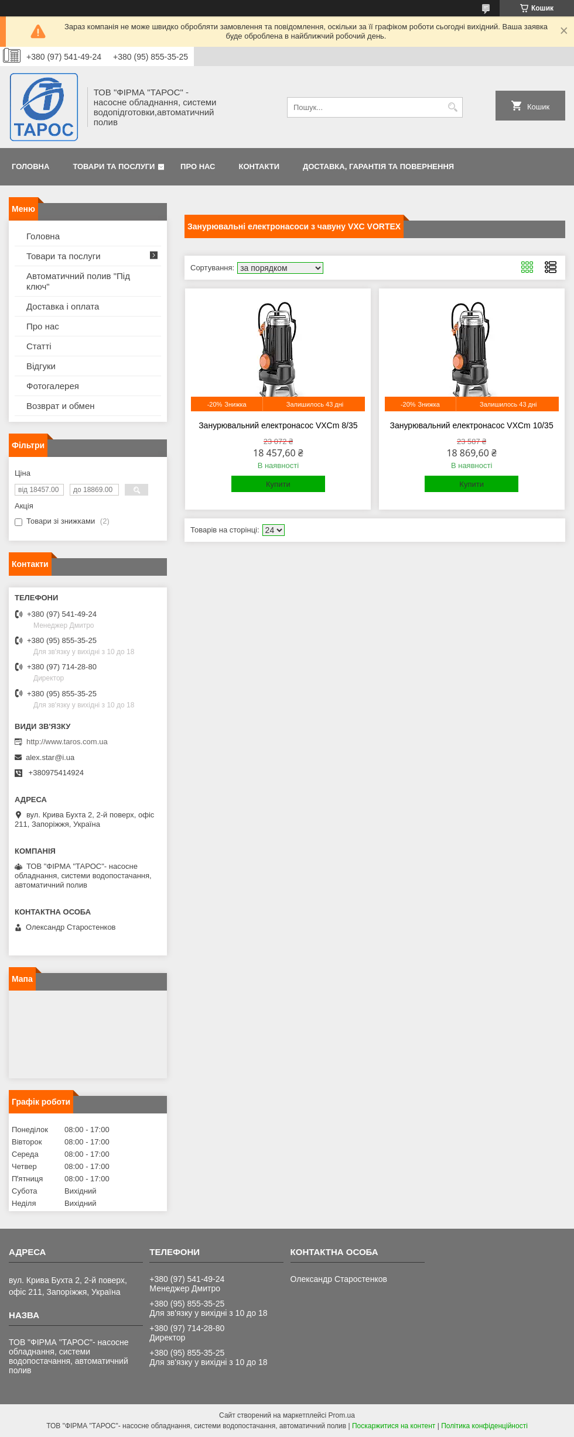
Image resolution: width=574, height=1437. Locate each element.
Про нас (197, 166)
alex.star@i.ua (50, 757)
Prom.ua (342, 1415)
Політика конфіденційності (484, 1426)
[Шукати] (452, 107)
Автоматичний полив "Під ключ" (78, 281)
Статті (39, 346)
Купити (278, 484)
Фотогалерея (52, 386)
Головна (30, 166)
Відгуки (41, 366)
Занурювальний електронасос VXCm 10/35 (472, 425)
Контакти (259, 166)
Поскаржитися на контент (393, 1426)
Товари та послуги (114, 166)
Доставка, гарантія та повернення (378, 166)
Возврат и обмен (60, 406)
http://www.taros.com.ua (67, 741)
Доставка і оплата (62, 306)
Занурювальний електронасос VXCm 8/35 (278, 425)
